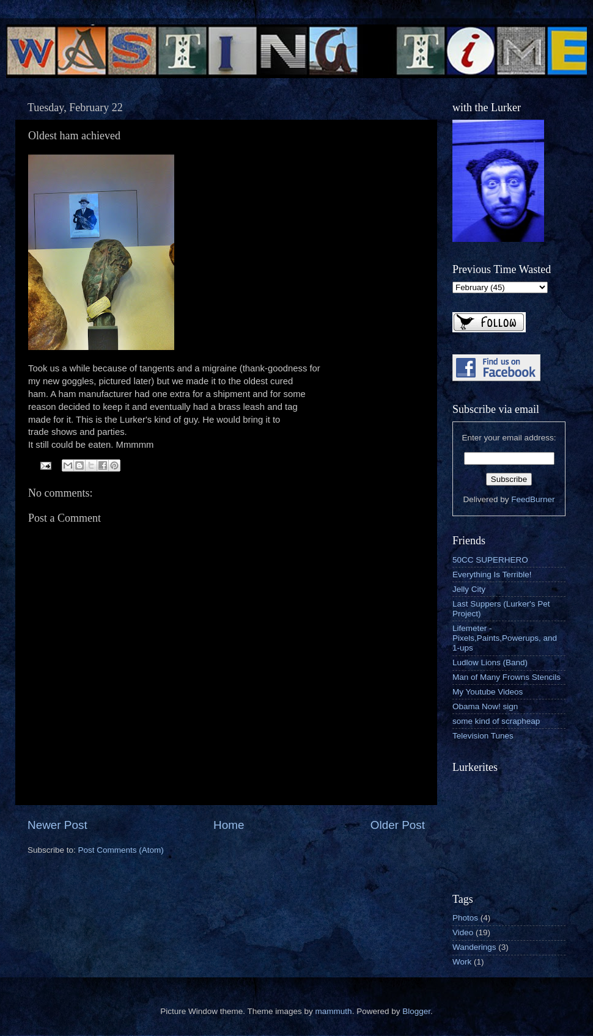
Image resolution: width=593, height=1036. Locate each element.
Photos (465, 917)
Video (462, 932)
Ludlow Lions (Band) (490, 662)
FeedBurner (532, 499)
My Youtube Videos (487, 691)
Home (228, 825)
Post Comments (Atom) (121, 850)
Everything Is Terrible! (492, 574)
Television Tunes (483, 735)
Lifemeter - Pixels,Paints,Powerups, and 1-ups (504, 638)
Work (461, 961)
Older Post (397, 825)
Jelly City (468, 589)
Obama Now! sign (485, 706)
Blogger (416, 1011)
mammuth (333, 1011)
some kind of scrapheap (496, 721)
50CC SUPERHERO (490, 559)
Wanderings (474, 947)
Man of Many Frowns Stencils (506, 677)
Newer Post (57, 825)
